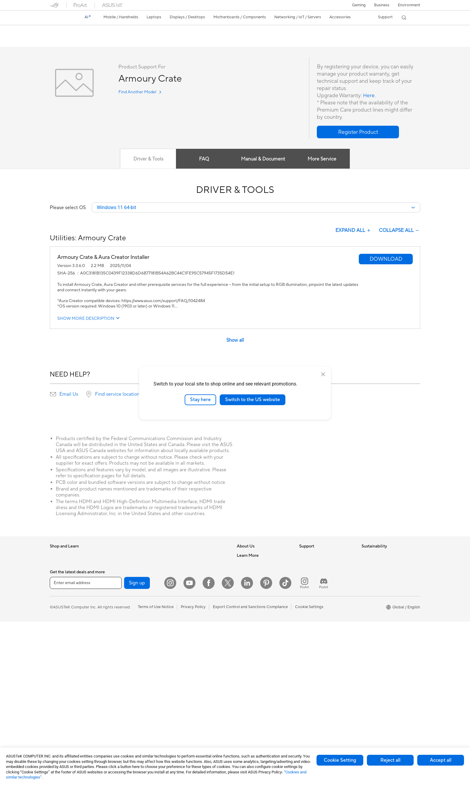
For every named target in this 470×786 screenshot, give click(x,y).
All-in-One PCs (63, 682)
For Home (58, 601)
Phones (56, 565)
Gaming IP (183, 718)
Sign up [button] (137, 747)
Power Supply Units (129, 628)
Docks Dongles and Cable (196, 682)
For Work (58, 610)
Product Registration (317, 574)
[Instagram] (170, 747)
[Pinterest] (266, 747)
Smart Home (185, 600)
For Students (61, 628)
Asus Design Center (254, 655)
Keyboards (183, 619)
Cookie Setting (340, 760)
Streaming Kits (187, 646)
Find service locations (118, 395)
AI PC (242, 637)
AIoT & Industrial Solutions (197, 574)
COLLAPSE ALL (399, 231)
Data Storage (124, 646)
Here (369, 95)
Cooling (119, 619)
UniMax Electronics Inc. (257, 618)
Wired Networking (128, 723)
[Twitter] (228, 747)
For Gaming (60, 637)
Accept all (440, 760)
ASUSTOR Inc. (250, 600)
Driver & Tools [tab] (148, 159)
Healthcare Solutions (68, 574)
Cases (117, 610)
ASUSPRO (246, 664)
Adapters (120, 714)
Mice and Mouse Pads (193, 628)
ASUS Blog (247, 691)
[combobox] (256, 208)
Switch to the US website (252, 400)
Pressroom (246, 592)
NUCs (55, 709)
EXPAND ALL (353, 231)
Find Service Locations (319, 564)
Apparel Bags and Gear (194, 655)
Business (381, 5)
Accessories (60, 583)
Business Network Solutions (198, 556)
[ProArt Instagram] (305, 747)
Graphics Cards (126, 601)
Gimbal (180, 709)
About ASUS (248, 556)
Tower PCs (59, 691)
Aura (241, 709)
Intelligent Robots (189, 564)
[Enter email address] (86, 747)
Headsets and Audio (191, 637)
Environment (409, 5)
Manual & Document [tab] (263, 159)
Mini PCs (57, 718)
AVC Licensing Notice (256, 682)
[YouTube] (189, 747)
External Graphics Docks (134, 655)
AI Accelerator (125, 664)
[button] (359, 5)
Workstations (123, 556)
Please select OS (68, 208)
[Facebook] (209, 747)
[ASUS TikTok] (285, 747)
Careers (244, 564)
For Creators (61, 619)
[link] (60, 18)
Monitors (58, 664)
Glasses (118, 574)
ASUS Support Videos (318, 610)
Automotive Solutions (256, 673)
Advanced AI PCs (252, 646)
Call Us (305, 592)
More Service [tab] (322, 159)
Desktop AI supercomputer (198, 582)
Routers (119, 691)
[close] (323, 374)
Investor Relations (253, 582)
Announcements (251, 574)
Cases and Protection (193, 664)
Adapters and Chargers (194, 673)
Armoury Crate (70, 31)
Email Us (68, 395)
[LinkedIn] (247, 747)
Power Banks (185, 691)
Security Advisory (315, 600)
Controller (183, 700)
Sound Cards (123, 673)
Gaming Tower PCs (66, 700)
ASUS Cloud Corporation (259, 610)
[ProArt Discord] (324, 747)
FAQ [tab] (204, 159)
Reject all (390, 760)
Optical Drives (124, 637)
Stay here (200, 400)
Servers (180, 592)
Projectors (59, 673)
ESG (365, 556)
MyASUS (307, 618)
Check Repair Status (317, 556)
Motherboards (125, 592)
